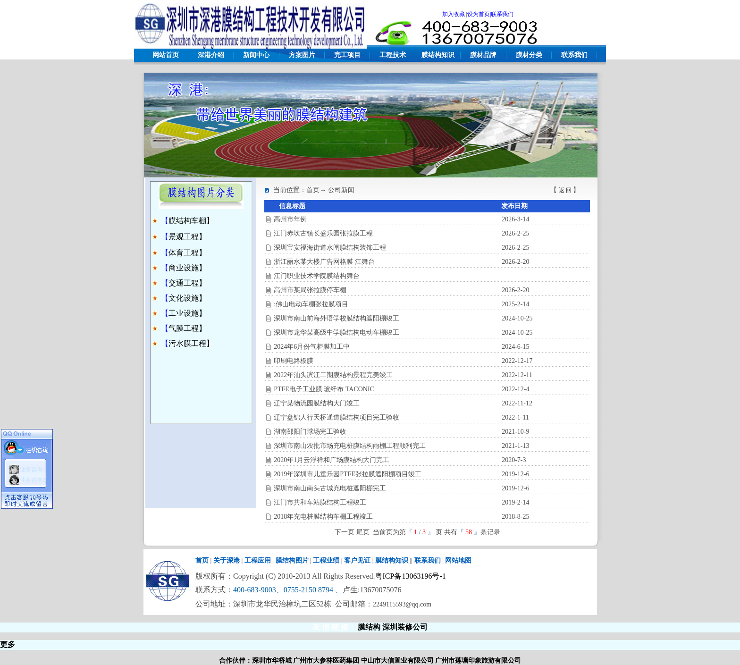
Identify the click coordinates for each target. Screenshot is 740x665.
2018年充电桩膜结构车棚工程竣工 (323, 516)
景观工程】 (187, 237)
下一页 (344, 532)
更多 (7, 644)
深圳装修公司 (405, 627)
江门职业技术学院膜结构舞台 (317, 275)
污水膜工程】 (191, 343)
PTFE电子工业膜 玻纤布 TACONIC (324, 389)
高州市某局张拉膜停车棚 (310, 290)
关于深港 (226, 560)
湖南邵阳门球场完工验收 (310, 431)
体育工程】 (187, 253)
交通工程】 (187, 283)
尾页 (363, 532)
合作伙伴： (235, 660)
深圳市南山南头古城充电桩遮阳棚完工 (330, 488)
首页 (202, 560)
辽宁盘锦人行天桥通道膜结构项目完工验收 (336, 417)
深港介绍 (211, 55)
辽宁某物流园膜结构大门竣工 (317, 403)
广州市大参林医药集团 (326, 660)
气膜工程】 (187, 328)
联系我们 (574, 55)
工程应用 (257, 560)
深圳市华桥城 (272, 660)
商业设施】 (187, 268)
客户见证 (357, 560)
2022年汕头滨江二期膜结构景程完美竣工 (333, 375)
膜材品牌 (483, 55)
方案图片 (302, 55)
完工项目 (347, 55)
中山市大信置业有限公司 (397, 660)
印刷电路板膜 (293, 360)
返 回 (565, 190)
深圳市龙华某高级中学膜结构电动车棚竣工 (336, 332)
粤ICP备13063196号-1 (410, 576)
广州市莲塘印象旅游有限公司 (478, 660)
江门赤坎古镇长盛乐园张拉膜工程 (323, 233)
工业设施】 (187, 313)
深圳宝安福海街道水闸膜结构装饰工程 (330, 247)
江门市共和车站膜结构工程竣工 (320, 502)
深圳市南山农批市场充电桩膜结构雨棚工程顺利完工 (350, 445)
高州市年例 (290, 219)
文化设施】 (187, 298)
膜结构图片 (292, 560)
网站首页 (165, 55)
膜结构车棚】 (191, 221)
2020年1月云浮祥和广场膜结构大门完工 (331, 459)
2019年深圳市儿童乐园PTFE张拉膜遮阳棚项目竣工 (347, 474)
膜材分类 (529, 55)
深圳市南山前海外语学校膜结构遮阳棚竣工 (336, 318)
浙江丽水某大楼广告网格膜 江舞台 (324, 261)
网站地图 (458, 560)
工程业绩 (326, 560)
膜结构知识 (437, 55)
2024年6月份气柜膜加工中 (312, 346)
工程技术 (392, 55)
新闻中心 (256, 55)
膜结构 (369, 627)
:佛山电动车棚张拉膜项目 (311, 304)
